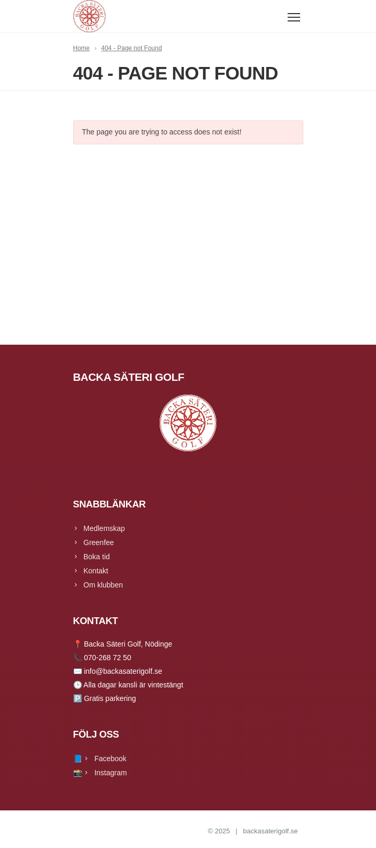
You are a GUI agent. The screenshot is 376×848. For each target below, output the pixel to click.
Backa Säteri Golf (179, 831)
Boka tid (97, 556)
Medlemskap (104, 528)
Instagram (110, 772)
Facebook (110, 758)
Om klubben (103, 585)
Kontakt (96, 571)
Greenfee (99, 542)
